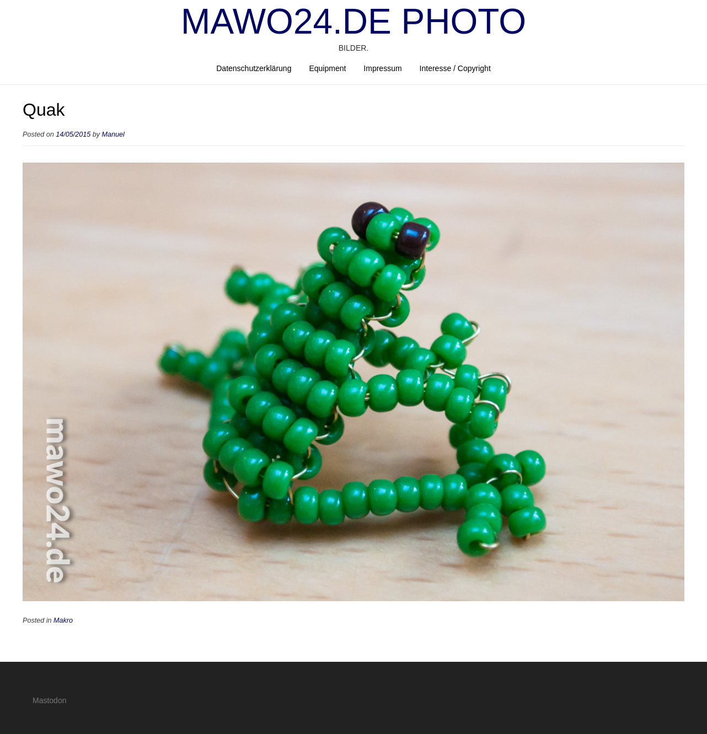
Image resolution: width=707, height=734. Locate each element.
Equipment (327, 68)
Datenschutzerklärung (253, 68)
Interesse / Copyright (455, 68)
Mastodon (49, 700)
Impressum (382, 68)
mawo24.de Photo (353, 21)
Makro (63, 620)
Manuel (113, 134)
